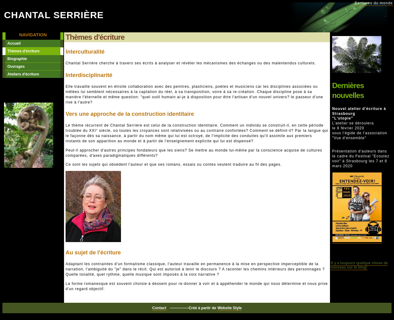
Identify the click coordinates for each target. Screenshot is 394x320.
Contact (159, 308)
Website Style (230, 308)
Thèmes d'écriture (23, 51)
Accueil (14, 43)
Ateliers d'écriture (23, 74)
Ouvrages (16, 66)
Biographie (17, 59)
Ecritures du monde (374, 3)
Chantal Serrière (54, 15)
